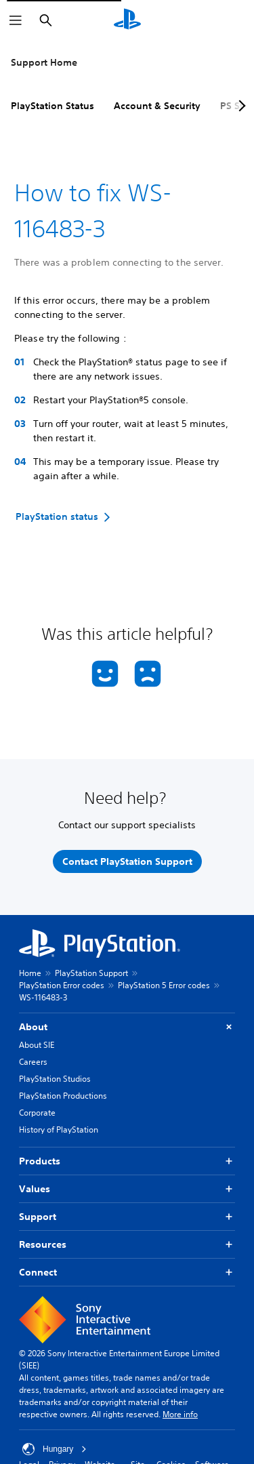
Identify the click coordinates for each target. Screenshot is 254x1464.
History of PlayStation (58, 1129)
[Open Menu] (15, 20)
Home (30, 973)
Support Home (44, 62)
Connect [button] (127, 1272)
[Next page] (240, 105)
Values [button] (127, 1189)
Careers (33, 1062)
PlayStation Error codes (61, 985)
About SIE (36, 1045)
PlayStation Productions (63, 1095)
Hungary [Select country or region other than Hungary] (54, 1449)
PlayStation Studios (55, 1078)
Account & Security (157, 106)
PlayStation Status (52, 106)
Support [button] (127, 1217)
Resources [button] (127, 1244)
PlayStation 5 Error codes (164, 985)
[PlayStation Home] (127, 20)
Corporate (37, 1112)
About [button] (127, 1027)
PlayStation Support (91, 973)
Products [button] (127, 1161)
